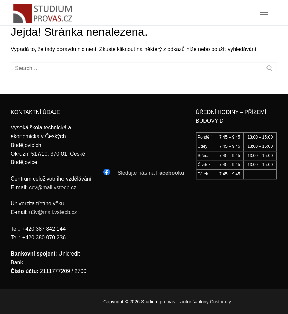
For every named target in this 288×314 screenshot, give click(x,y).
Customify (220, 301)
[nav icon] (264, 13)
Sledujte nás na (151, 173)
